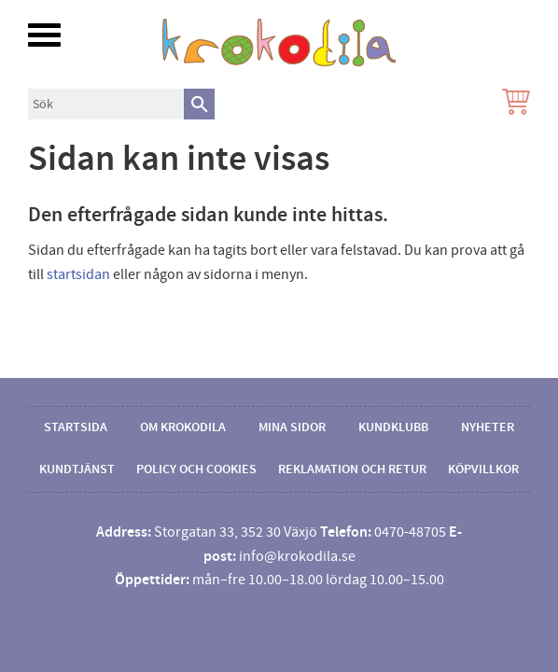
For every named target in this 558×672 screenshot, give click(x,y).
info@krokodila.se (297, 556)
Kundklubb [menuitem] (393, 427)
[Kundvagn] (512, 104)
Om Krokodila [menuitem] (183, 427)
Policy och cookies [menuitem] (196, 469)
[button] (44, 35)
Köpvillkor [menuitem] (483, 469)
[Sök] (199, 104)
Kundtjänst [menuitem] (77, 469)
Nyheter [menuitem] (487, 427)
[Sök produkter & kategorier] (106, 104)
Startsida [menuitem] (75, 427)
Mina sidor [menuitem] (292, 427)
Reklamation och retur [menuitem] (352, 469)
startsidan (78, 274)
